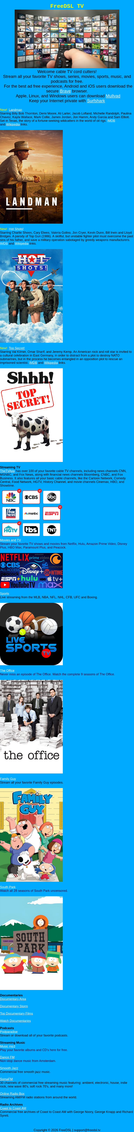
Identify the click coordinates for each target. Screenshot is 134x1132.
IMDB (111, 120)
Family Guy (8, 779)
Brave (65, 91)
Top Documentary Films (16, 1013)
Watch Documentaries (15, 1021)
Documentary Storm (14, 1006)
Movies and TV (10, 540)
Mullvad (113, 95)
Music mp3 (7, 1046)
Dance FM (7, 1057)
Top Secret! (17, 348)
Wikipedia (13, 124)
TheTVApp (7, 471)
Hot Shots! (16, 229)
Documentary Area (13, 999)
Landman (15, 110)
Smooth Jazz (9, 1068)
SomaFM (6, 1079)
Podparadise (9, 1031)
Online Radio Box (12, 1093)
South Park (8, 887)
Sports (4, 593)
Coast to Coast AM (13, 1108)
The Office (7, 670)
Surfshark (96, 100)
